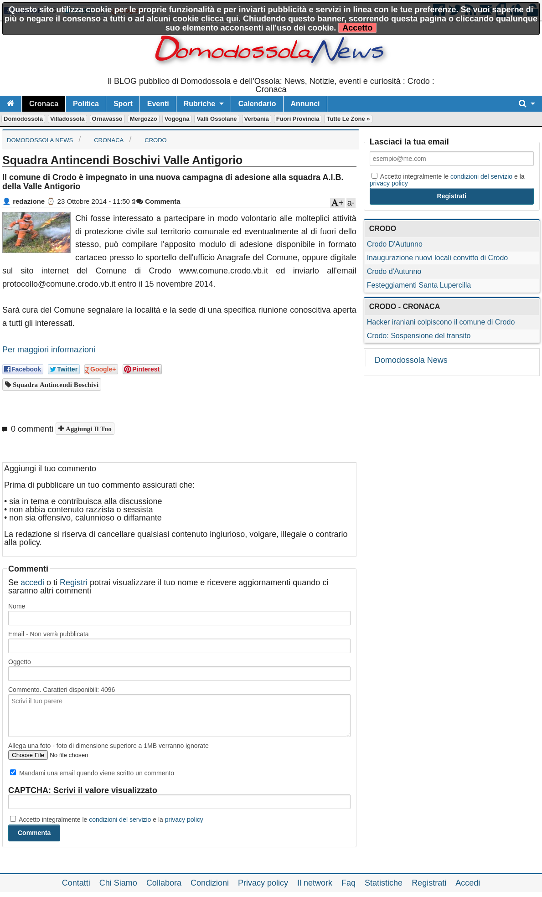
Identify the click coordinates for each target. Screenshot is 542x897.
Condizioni (210, 882)
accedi (32, 582)
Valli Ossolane (216, 118)
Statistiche (384, 882)
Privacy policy (263, 882)
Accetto (357, 27)
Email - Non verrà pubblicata (48, 634)
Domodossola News (411, 360)
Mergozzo (143, 118)
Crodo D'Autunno (395, 244)
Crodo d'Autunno (394, 271)
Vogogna (177, 118)
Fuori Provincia (298, 118)
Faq (348, 882)
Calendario (257, 104)
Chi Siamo (118, 882)
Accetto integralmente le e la (106, 819)
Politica (86, 104)
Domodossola (23, 118)
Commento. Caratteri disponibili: (61, 689)
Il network (314, 882)
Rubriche (199, 104)
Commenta (158, 201)
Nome (16, 606)
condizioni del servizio (120, 819)
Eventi (158, 104)
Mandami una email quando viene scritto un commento (92, 773)
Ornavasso (107, 118)
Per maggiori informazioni (48, 349)
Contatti (76, 882)
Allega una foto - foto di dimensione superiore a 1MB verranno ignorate (108, 745)
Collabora (163, 882)
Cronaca (43, 104)
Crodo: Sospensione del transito (419, 336)
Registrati (429, 882)
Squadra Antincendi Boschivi (54, 384)
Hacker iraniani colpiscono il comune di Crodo (441, 322)
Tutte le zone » (348, 118)
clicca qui (219, 18)
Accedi (467, 882)
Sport (123, 104)
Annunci (305, 104)
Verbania (256, 118)
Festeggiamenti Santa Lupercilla (419, 285)
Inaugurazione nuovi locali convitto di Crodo (437, 258)
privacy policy (184, 819)
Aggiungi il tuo (88, 428)
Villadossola (67, 118)
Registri (74, 582)
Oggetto (19, 662)
